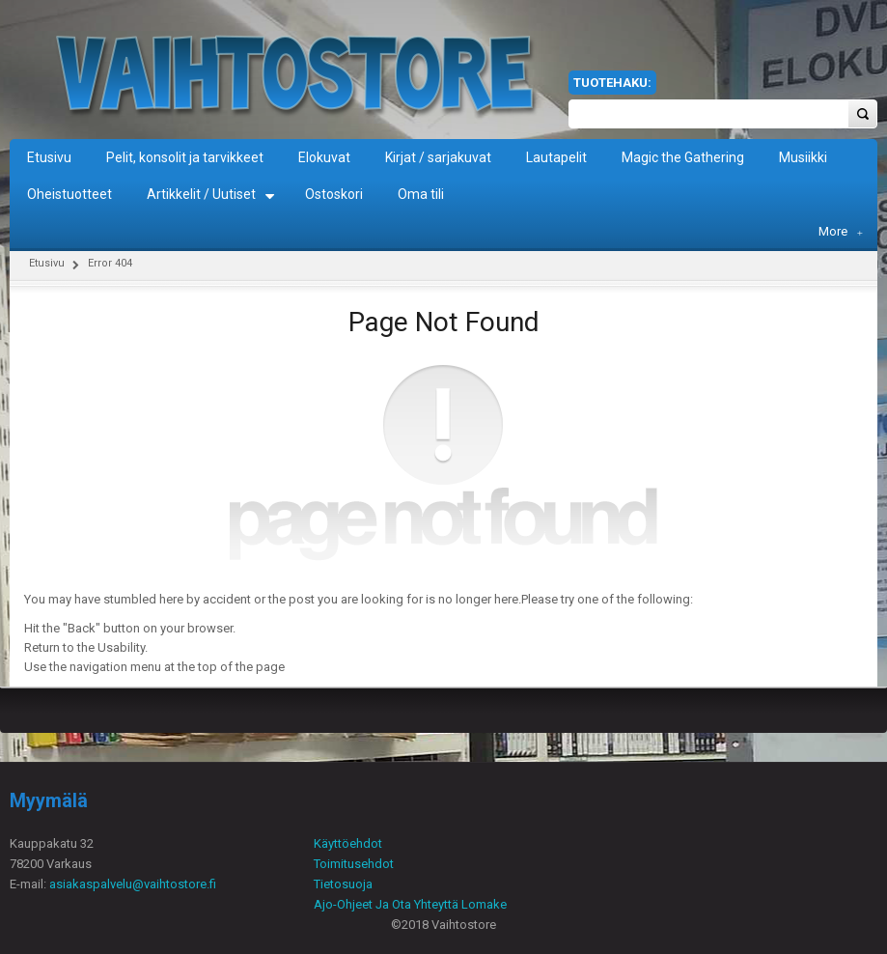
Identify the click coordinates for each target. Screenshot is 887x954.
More (840, 231)
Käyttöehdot (348, 843)
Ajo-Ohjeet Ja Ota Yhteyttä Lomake (410, 904)
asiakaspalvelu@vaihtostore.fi (132, 884)
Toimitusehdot (354, 863)
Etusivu (47, 263)
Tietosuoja (343, 884)
